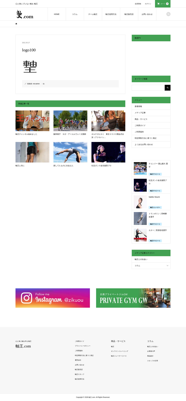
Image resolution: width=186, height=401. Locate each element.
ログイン (148, 4)
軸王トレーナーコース (119, 356)
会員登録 (138, 4)
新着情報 (138, 106)
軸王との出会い (141, 259)
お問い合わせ (147, 14)
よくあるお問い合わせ (144, 144)
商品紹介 (150, 356)
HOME (56, 14)
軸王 (112, 346)
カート (165, 3)
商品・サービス (141, 119)
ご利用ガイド (140, 125)
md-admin (36, 84)
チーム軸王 (92, 14)
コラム (75, 14)
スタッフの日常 (152, 361)
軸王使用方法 (111, 14)
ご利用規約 (139, 132)
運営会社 (78, 360)
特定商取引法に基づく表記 (145, 138)
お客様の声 (151, 351)
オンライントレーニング (119, 351)
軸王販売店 (129, 14)
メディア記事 (140, 113)
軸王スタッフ (79, 374)
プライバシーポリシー (82, 346)
